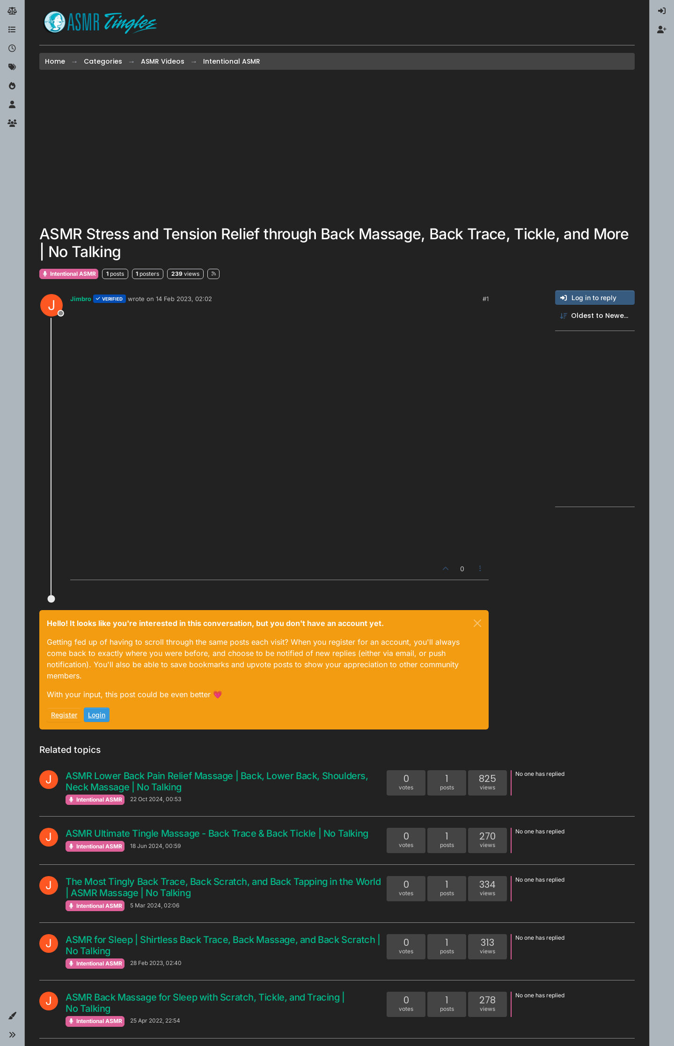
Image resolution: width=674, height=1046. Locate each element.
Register (64, 715)
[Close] (477, 623)
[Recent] (12, 48)
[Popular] (12, 86)
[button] (12, 1016)
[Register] (661, 29)
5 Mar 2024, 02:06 (154, 905)
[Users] (12, 104)
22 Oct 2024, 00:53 (155, 799)
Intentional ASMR (69, 273)
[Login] (661, 11)
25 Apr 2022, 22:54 (155, 1020)
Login (96, 715)
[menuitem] (661, 11)
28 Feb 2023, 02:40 (156, 962)
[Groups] (12, 123)
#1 (486, 298)
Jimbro (80, 298)
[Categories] (12, 29)
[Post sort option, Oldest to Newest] (595, 316)
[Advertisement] (337, 147)
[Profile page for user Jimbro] (51, 305)
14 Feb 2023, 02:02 (184, 298)
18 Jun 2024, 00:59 (155, 845)
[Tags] (12, 67)
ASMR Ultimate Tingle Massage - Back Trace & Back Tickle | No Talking (217, 833)
